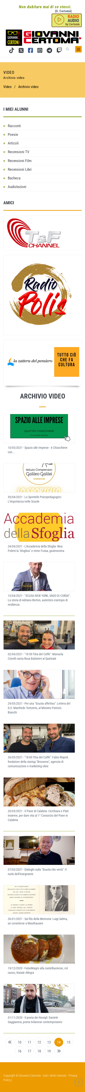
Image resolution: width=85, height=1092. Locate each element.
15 (68, 1042)
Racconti (14, 126)
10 (19, 1042)
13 (49, 1042)
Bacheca (14, 178)
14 (59, 1042)
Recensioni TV (18, 152)
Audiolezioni (17, 186)
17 (29, 1051)
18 (39, 1051)
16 (19, 1051)
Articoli (13, 143)
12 (39, 1042)
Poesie (13, 134)
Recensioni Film (20, 160)
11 (29, 1042)
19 (49, 1051)
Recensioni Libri (20, 169)
